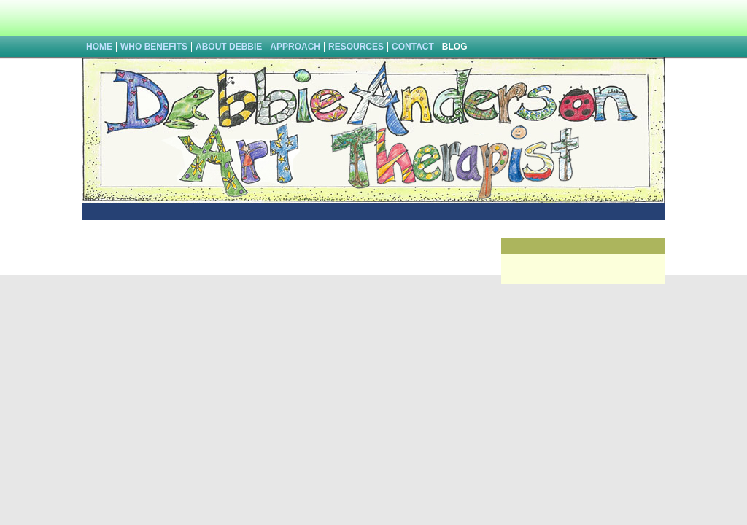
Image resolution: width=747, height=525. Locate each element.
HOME (99, 47)
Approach (295, 47)
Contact (413, 47)
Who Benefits (153, 47)
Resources (356, 47)
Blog (455, 47)
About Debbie (229, 47)
